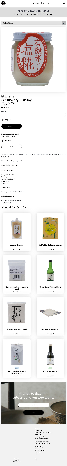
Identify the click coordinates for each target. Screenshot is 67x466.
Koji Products (30, 14)
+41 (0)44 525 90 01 (40, 436)
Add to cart (11, 126)
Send (33, 412)
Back (11, 147)
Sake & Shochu (39, 450)
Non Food (38, 452)
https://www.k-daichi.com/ (9, 165)
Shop (16, 14)
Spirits (37, 454)
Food (21, 14)
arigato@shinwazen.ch (42, 438)
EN (44, 3)
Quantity (4, 111)
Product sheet (8, 140)
